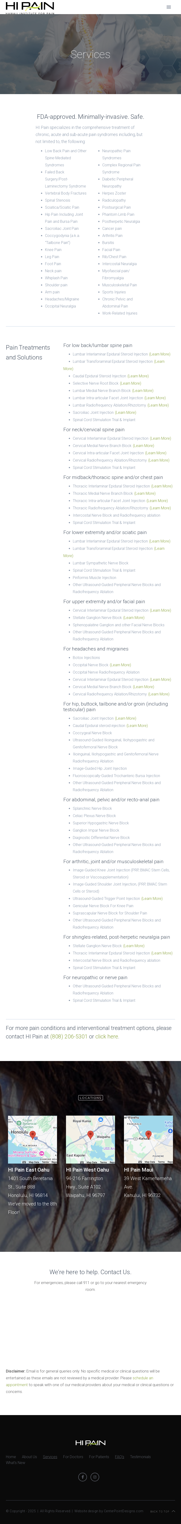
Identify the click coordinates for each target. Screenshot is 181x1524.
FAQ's (119, 1457)
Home (11, 1457)
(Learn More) (159, 354)
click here (106, 1036)
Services (50, 1457)
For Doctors (73, 1457)
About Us (29, 1457)
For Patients (99, 1457)
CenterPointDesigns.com (124, 1511)
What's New (15, 1462)
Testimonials (140, 1457)
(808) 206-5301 (69, 1036)
